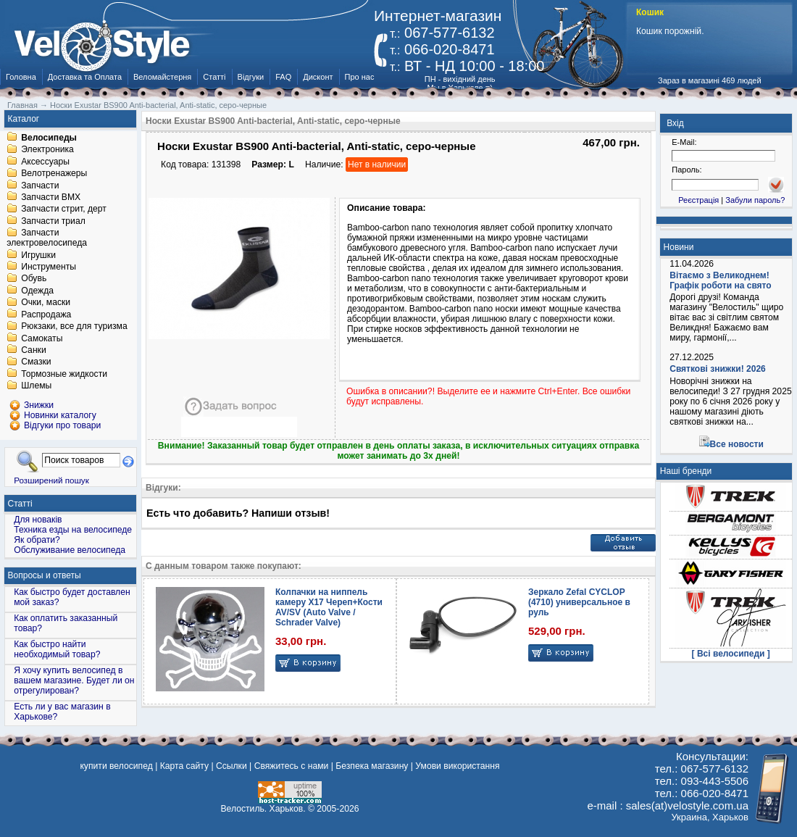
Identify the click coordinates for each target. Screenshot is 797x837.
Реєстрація (698, 200)
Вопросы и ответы (44, 575)
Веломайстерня (162, 76)
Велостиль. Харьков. (263, 809)
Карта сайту (184, 766)
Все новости (737, 444)
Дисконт (318, 76)
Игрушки (38, 255)
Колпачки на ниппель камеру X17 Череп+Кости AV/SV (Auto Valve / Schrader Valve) (329, 607)
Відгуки (251, 76)
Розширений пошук (51, 480)
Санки (33, 350)
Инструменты (48, 267)
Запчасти (40, 185)
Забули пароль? (755, 200)
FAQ (283, 76)
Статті (214, 76)
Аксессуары (45, 162)
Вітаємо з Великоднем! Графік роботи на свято (720, 280)
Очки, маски (45, 303)
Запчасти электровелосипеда (47, 238)
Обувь (33, 279)
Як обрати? (37, 540)
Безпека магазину (371, 766)
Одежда (37, 291)
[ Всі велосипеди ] (731, 654)
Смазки (36, 362)
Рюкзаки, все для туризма (74, 327)
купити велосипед (116, 766)
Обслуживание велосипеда (69, 550)
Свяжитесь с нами (291, 766)
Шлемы (36, 386)
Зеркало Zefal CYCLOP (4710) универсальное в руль (579, 602)
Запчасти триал (53, 221)
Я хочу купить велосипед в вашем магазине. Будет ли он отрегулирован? (74, 680)
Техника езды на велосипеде (73, 530)
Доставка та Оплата (85, 76)
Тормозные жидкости (64, 374)
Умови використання (457, 766)
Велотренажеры (54, 174)
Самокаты (41, 338)
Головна (21, 76)
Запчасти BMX (50, 197)
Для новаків (38, 520)
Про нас (360, 76)
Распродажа (46, 314)
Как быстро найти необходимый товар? (57, 649)
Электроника (47, 150)
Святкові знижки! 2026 (717, 369)
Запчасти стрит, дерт (64, 209)
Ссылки (231, 766)
